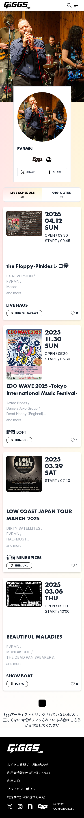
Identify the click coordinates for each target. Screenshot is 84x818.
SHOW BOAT (19, 676)
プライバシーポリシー (23, 789)
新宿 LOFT (16, 432)
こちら (75, 720)
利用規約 (13, 781)
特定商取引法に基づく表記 (26, 797)
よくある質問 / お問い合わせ (27, 765)
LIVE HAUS (17, 305)
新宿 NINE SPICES (24, 557)
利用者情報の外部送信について (29, 773)
